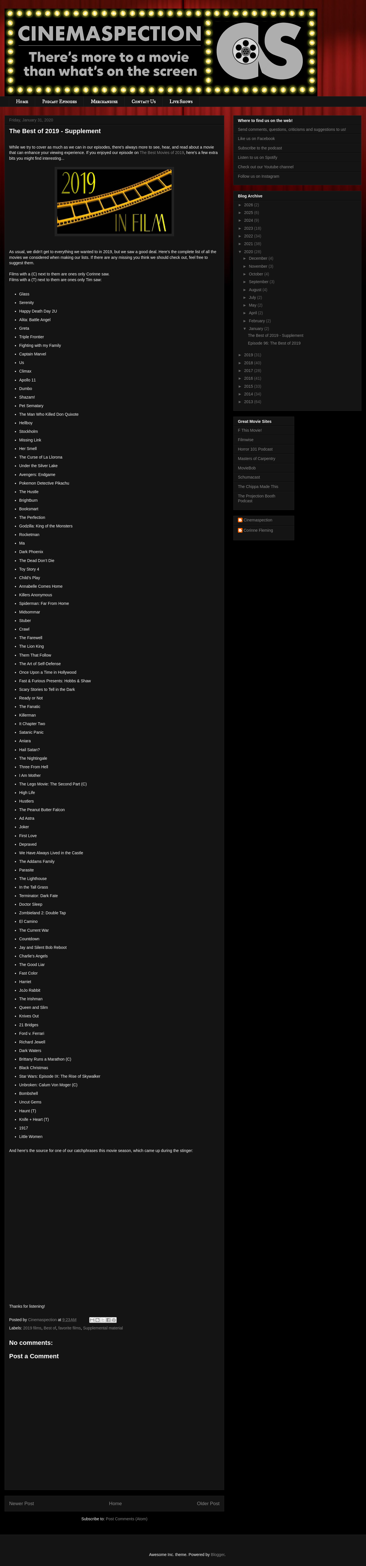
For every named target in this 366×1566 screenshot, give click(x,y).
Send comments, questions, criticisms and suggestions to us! (292, 129)
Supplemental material (103, 1328)
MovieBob (247, 468)
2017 (249, 370)
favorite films (69, 1328)
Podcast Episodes (59, 101)
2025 (249, 212)
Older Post (208, 1503)
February (257, 321)
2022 (249, 236)
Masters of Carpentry (256, 458)
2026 (249, 205)
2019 (249, 355)
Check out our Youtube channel (266, 167)
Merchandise (104, 101)
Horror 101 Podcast (255, 449)
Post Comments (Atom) (126, 1519)
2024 (249, 220)
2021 (249, 243)
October (256, 274)
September (259, 281)
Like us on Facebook (256, 138)
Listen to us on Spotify (257, 157)
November (258, 266)
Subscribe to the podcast (260, 148)
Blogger (217, 1554)
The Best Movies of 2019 (162, 152)
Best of (50, 1328)
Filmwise (245, 439)
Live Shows (181, 101)
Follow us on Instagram (258, 176)
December (258, 258)
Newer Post (21, 1503)
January (256, 328)
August (255, 289)
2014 (249, 394)
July (253, 297)
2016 (249, 378)
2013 (249, 401)
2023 (249, 228)
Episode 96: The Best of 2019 (274, 343)
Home (22, 101)
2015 (249, 386)
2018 (249, 363)
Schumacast (249, 477)
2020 (249, 251)
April (253, 313)
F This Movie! (250, 430)
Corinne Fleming (258, 530)
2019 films (32, 1328)
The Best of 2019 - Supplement (275, 335)
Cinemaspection (258, 520)
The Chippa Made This (258, 486)
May (253, 305)
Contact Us (144, 101)
